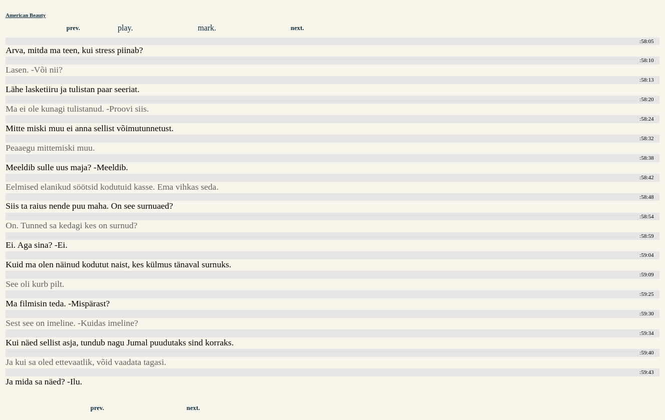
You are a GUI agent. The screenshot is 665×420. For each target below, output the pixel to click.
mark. (207, 28)
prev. (73, 28)
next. (297, 28)
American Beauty (26, 15)
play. (125, 28)
